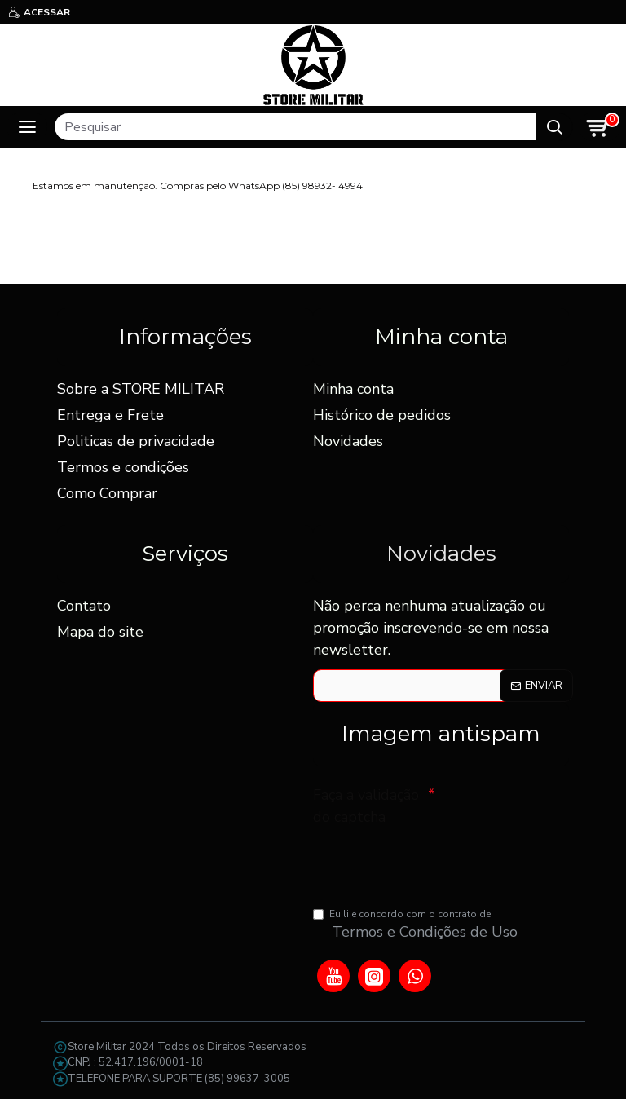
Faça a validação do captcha (366, 805)
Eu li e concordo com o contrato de (416, 925)
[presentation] (427, 861)
